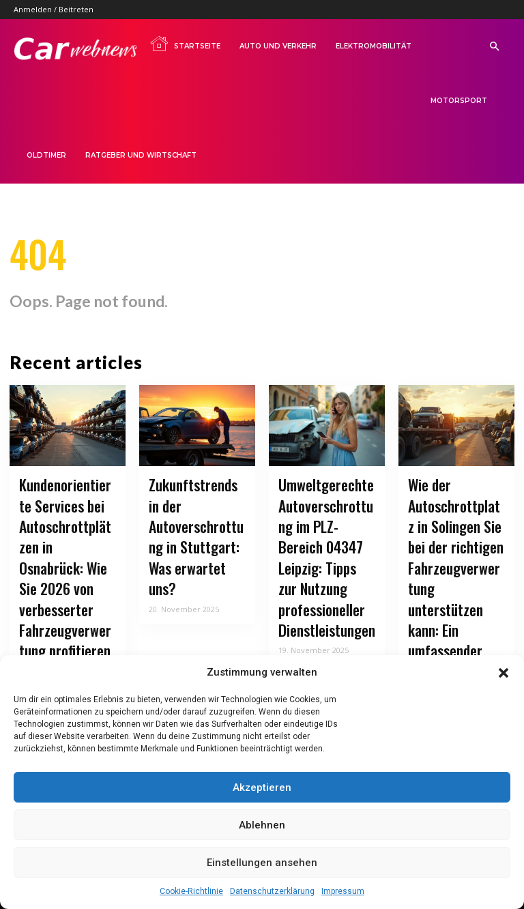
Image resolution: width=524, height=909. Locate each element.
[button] (503, 673)
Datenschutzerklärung (272, 891)
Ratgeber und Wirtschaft (140, 155)
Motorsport (459, 100)
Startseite (184, 43)
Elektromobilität (373, 46)
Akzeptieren (262, 787)
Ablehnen (262, 825)
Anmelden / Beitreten (53, 9)
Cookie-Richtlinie (191, 891)
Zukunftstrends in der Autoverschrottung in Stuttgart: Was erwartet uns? (195, 525)
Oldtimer (46, 155)
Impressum (342, 891)
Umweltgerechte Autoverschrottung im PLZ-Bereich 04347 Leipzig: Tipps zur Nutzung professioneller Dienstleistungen (325, 542)
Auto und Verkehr (278, 46)
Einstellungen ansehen (262, 862)
